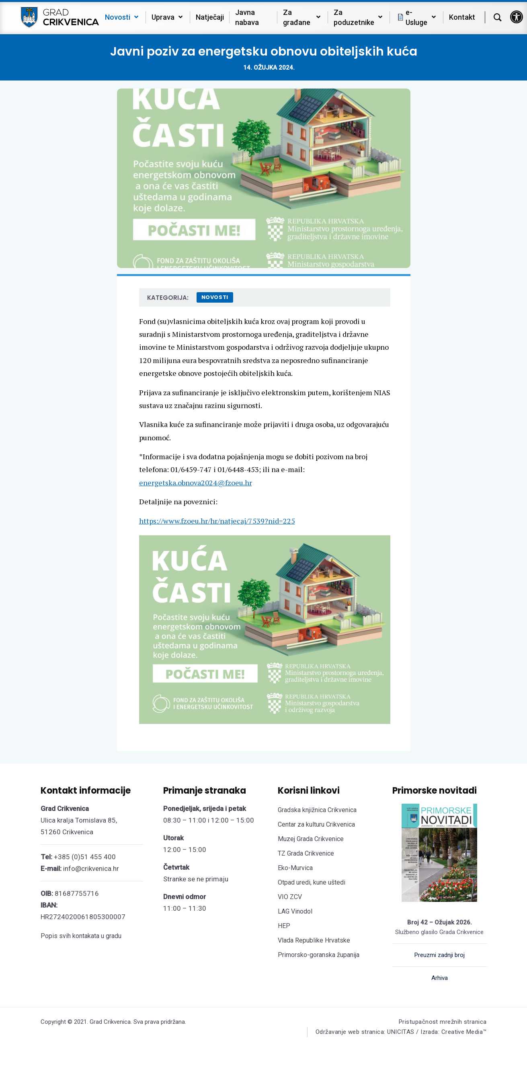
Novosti (215, 297)
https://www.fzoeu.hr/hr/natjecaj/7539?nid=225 (217, 521)
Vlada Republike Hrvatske (314, 940)
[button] (516, 16)
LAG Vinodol (295, 911)
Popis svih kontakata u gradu (81, 936)
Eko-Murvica (295, 868)
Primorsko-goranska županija (318, 955)
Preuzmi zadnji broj (439, 955)
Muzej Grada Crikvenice (311, 839)
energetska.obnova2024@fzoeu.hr (195, 482)
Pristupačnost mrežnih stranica (443, 1021)
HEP (284, 926)
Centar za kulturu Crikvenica (316, 824)
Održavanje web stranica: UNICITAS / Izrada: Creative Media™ (401, 1031)
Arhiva (439, 978)
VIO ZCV (290, 897)
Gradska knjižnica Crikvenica (317, 810)
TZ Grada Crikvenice (306, 853)
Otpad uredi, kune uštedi (311, 882)
